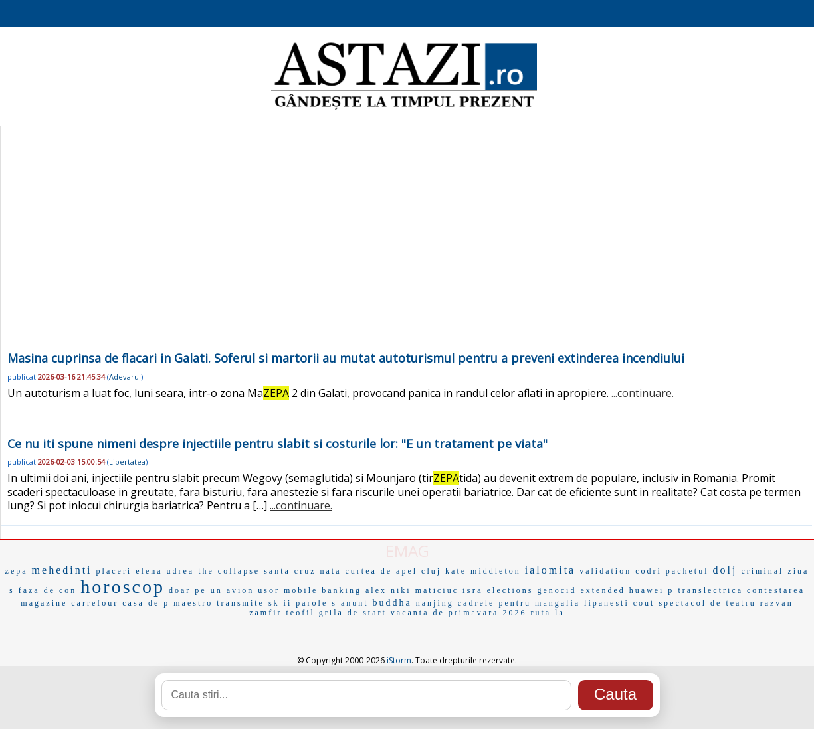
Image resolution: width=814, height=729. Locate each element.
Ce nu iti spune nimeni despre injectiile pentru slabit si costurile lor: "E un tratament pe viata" (277, 443)
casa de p (145, 603)
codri (648, 571)
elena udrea (165, 571)
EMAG (407, 551)
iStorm (399, 660)
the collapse (229, 571)
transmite (240, 603)
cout (644, 603)
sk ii (280, 603)
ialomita (550, 570)
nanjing (435, 603)
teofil (300, 612)
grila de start (353, 612)
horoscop (122, 586)
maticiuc (436, 590)
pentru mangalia (539, 603)
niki (401, 590)
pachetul (687, 571)
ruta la (547, 612)
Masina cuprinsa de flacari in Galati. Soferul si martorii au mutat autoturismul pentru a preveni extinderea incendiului (345, 358)
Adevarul (125, 377)
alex (376, 590)
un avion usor (245, 590)
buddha (392, 603)
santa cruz (290, 571)
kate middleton (483, 571)
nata (330, 571)
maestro (193, 603)
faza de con (48, 590)
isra (472, 590)
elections (510, 590)
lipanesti (606, 603)
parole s (316, 603)
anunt (355, 603)
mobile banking (322, 590)
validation (605, 571)
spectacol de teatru (707, 603)
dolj (725, 570)
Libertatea (127, 462)
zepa (16, 571)
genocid (556, 590)
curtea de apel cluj (393, 571)
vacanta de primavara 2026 (459, 612)
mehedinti (62, 570)
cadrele (476, 603)
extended (602, 590)
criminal (762, 571)
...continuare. (642, 393)
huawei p (651, 590)
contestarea (776, 590)
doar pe (188, 590)
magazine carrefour (69, 603)
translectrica (710, 590)
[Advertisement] (406, 248)
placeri (114, 571)
